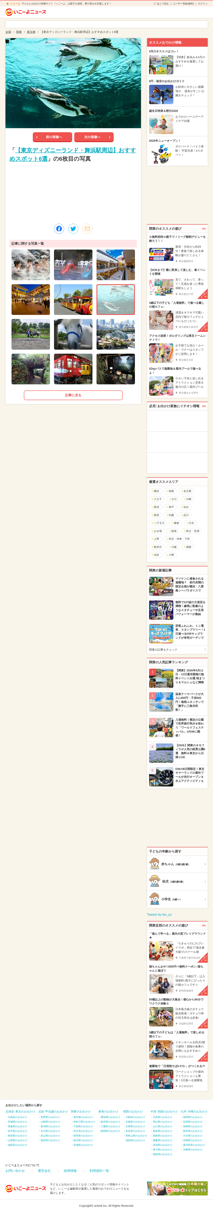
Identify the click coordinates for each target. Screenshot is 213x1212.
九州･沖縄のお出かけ (194, 1111)
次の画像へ (92, 137)
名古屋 (186, 491)
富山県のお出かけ (50, 1135)
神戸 (170, 506)
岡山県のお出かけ (162, 1121)
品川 (185, 515)
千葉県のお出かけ (83, 1126)
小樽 (170, 554)
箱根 (170, 491)
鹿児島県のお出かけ (194, 1145)
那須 (155, 506)
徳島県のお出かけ (162, 1154)
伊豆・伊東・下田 (178, 538)
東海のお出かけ (108, 1111)
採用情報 (70, 1170)
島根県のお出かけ (162, 1135)
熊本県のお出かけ (192, 1131)
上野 (155, 538)
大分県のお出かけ (192, 1135)
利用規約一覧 (99, 1170)
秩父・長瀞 (191, 531)
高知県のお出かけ (162, 1145)
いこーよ (15, 3)
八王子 (156, 499)
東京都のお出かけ (83, 1117)
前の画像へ (54, 137)
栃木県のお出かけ (83, 1140)
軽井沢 (156, 546)
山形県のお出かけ (17, 1140)
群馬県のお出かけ (83, 1135)
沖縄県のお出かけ (192, 1149)
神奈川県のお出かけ (84, 1121)
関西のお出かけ (133, 1111)
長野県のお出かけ (50, 1117)
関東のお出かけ (81, 1111)
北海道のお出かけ (17, 1117)
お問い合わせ (15, 1170)
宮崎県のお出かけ (192, 1140)
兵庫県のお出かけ (135, 1126)
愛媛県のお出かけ (162, 1140)
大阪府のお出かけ (135, 1117)
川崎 (187, 499)
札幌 (170, 515)
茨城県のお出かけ (83, 1145)
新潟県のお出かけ (50, 1126)
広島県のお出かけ (162, 1117)
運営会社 (44, 1170)
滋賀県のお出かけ (135, 1140)
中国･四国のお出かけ (163, 1111)
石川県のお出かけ (50, 1131)
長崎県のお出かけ (192, 1126)
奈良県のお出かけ (135, 1131)
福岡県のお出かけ (192, 1117)
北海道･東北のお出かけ (20, 1111)
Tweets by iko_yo (159, 914)
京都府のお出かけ (135, 1121)
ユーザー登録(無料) (183, 3)
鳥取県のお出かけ (162, 1131)
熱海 (173, 531)
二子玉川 (157, 522)
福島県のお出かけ (17, 1145)
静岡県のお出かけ (110, 1131)
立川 (173, 499)
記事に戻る (73, 395)
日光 (190, 522)
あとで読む (163, 3)
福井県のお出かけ (50, 1140)
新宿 (155, 515)
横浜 (155, 491)
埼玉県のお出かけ (83, 1131)
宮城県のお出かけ (17, 1121)
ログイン (203, 3)
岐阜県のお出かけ (110, 1121)
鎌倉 (175, 522)
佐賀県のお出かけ (192, 1121)
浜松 (155, 554)
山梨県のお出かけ (50, 1121)
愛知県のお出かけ (110, 1117)
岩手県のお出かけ (17, 1131)
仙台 (185, 506)
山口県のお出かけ (162, 1126)
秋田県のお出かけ (17, 1135)
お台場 (156, 531)
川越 (173, 546)
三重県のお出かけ (110, 1126)
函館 (187, 546)
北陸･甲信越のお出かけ (53, 1111)
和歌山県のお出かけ (136, 1135)
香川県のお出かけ (162, 1149)
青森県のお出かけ (17, 1126)
